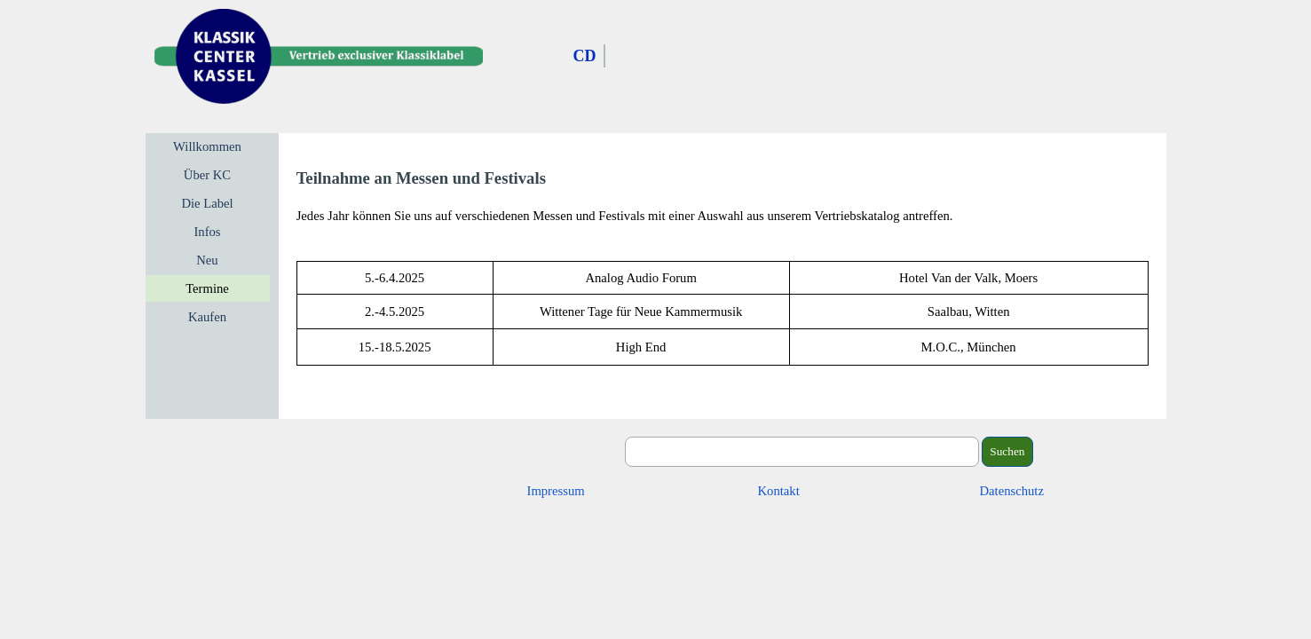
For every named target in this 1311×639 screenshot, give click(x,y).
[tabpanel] (722, 195)
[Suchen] (802, 452)
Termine (207, 288)
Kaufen (207, 317)
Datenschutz (1012, 491)
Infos (206, 232)
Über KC (207, 175)
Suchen (1007, 451)
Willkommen (207, 146)
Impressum (556, 491)
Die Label (207, 203)
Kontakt (779, 491)
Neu (206, 260)
